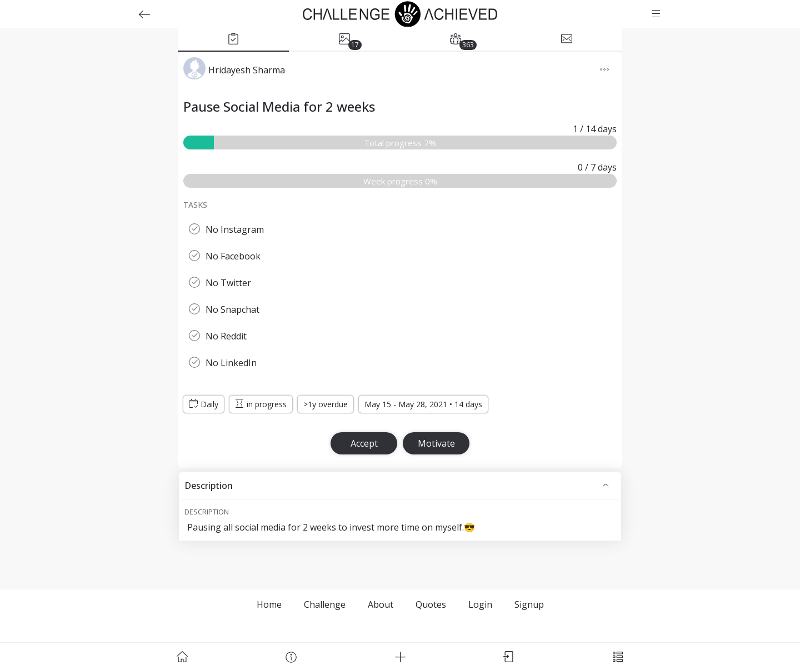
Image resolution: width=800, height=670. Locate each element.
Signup (529, 604)
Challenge (325, 604)
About (380, 604)
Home (269, 604)
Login (480, 604)
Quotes (431, 604)
